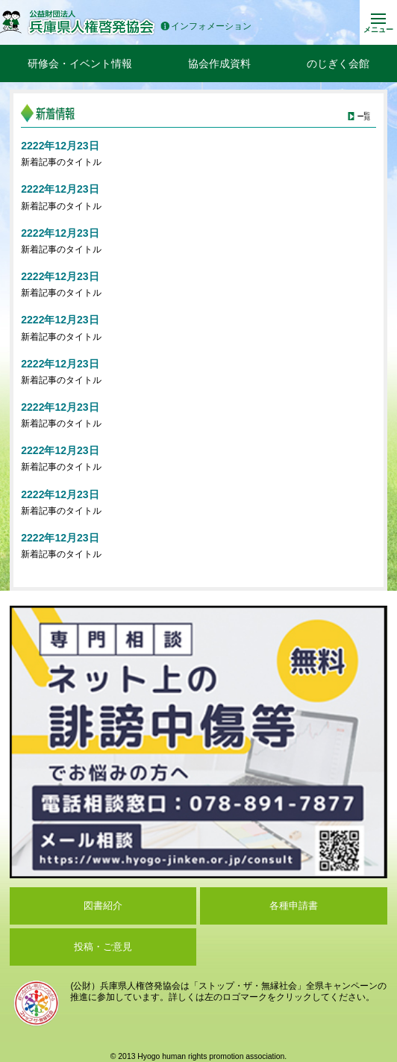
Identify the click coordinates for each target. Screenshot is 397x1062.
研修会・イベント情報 (80, 63)
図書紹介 (103, 905)
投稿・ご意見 (103, 946)
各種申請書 (293, 905)
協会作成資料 (219, 63)
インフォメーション (205, 26)
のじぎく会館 (338, 63)
